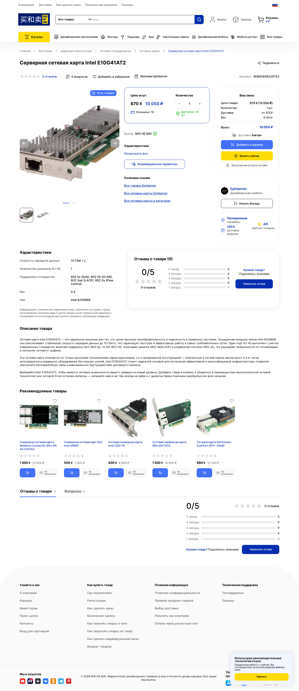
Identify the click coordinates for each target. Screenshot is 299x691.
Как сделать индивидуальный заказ (113, 638)
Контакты (26, 623)
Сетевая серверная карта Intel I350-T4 (125, 443)
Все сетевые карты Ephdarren (145, 193)
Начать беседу (247, 203)
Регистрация (96, 600)
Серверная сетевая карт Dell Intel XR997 (83, 443)
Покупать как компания (101, 4)
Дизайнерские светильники (76, 37)
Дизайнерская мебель (209, 37)
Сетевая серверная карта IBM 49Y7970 (169, 443)
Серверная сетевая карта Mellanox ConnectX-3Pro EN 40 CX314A (38, 445)
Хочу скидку (103, 93)
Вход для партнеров (34, 631)
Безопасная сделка (101, 615)
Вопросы (74, 491)
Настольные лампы (172, 37)
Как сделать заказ (68, 4)
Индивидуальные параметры (155, 164)
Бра (148, 37)
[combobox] (75, 19)
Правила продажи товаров (174, 600)
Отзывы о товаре (38, 491)
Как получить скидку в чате (107, 623)
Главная (25, 51)
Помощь (127, 4)
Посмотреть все (136, 153)
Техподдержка (233, 593)
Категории (45, 51)
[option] (69, 143)
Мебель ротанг (243, 37)
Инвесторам (29, 608)
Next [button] (115, 143)
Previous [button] (24, 143)
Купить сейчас (247, 155)
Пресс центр (29, 615)
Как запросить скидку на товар (109, 631)
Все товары (271, 36)
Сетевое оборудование (115, 51)
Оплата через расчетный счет (176, 623)
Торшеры (130, 37)
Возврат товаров (99, 646)
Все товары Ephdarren (140, 186)
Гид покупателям (99, 593)
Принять (261, 676)
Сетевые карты (149, 51)
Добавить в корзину (247, 144)
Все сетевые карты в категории (147, 201)
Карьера (26, 600)
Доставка (45, 4)
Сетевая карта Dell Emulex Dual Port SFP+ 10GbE (214, 443)
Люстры (109, 37)
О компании (26, 4)
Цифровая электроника (76, 51)
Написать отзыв (253, 283)
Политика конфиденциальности (177, 593)
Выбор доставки (166, 608)
